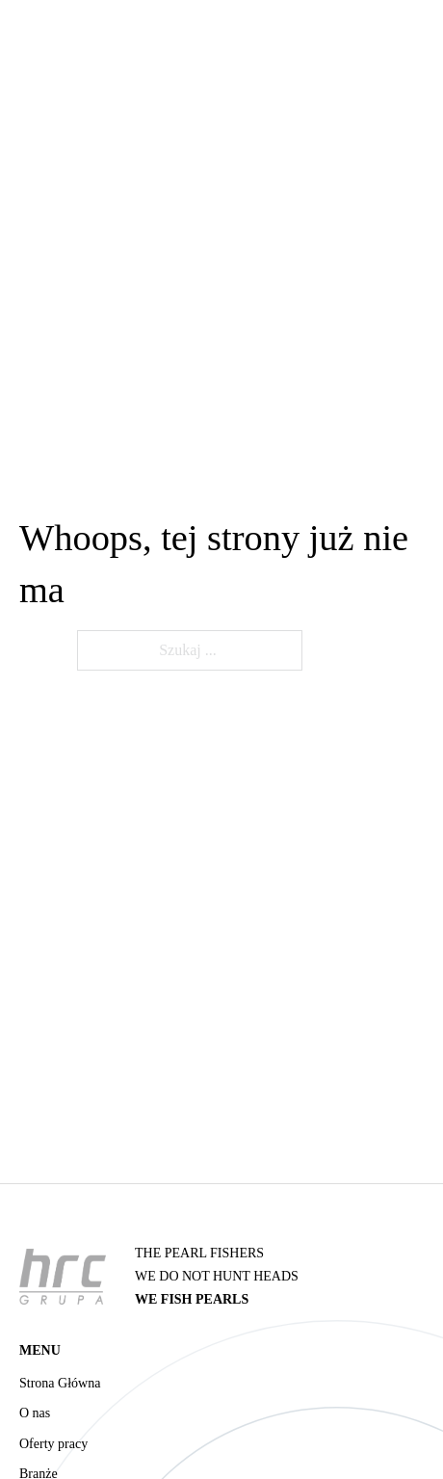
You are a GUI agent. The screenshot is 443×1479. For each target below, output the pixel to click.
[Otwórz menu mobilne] (414, 102)
